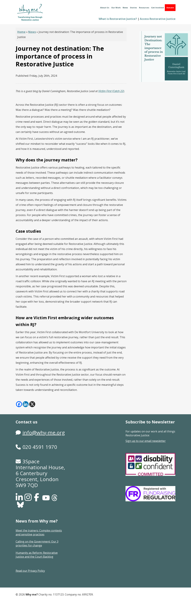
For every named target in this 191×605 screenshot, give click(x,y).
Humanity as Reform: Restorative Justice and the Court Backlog (37, 555)
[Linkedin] (26, 404)
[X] (32, 404)
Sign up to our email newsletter (146, 441)
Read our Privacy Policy (30, 571)
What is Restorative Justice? (118, 19)
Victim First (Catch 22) (111, 91)
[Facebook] (19, 404)
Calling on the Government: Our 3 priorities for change (37, 543)
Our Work (116, 7)
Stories (133, 7)
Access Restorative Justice (158, 19)
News (125, 7)
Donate (170, 7)
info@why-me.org (43, 432)
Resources (144, 7)
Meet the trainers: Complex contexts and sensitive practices (39, 532)
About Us (104, 7)
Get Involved (157, 7)
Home (21, 32)
